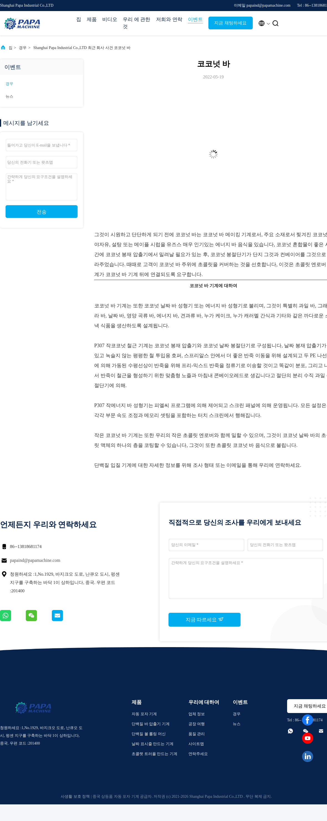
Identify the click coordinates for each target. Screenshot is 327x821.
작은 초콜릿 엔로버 (193, 435)
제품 (92, 19)
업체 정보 (196, 714)
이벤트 (195, 19)
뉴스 (9, 96)
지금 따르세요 (205, 619)
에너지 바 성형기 (224, 305)
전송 (42, 212)
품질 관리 (196, 734)
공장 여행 (196, 724)
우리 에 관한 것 (136, 23)
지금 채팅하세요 (230, 23)
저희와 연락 (169, 19)
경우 (23, 48)
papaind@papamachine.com (35, 560)
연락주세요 (198, 754)
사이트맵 (196, 744)
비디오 (109, 19)
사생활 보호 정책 (75, 796)
